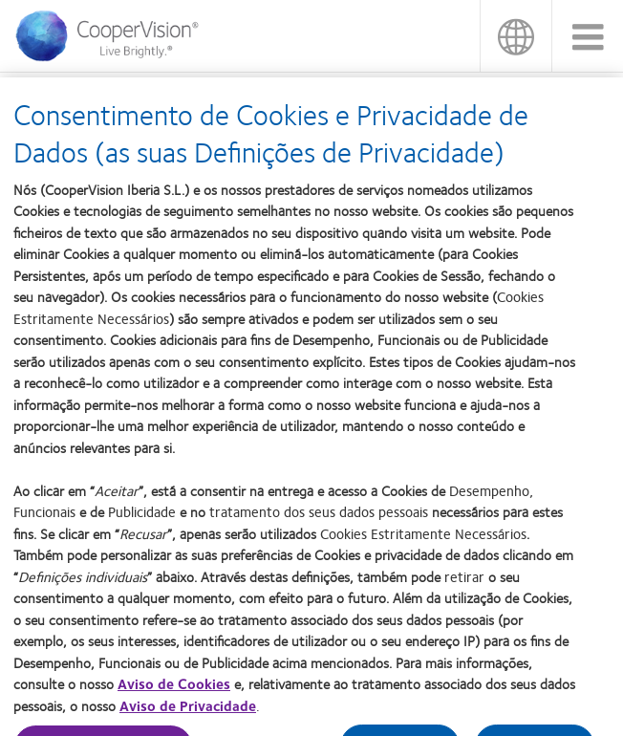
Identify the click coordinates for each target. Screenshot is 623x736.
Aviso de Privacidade (187, 712)
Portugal (515, 36)
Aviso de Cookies (174, 691)
